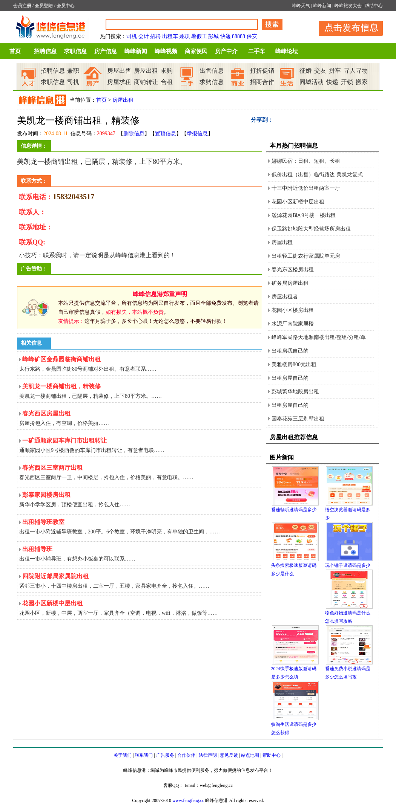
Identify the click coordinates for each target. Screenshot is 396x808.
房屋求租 (119, 82)
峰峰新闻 (322, 5)
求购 (167, 70)
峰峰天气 (301, 5)
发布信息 (347, 27)
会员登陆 (44, 5)
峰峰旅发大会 (348, 5)
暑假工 (199, 36)
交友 (320, 70)
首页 (15, 51)
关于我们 (123, 755)
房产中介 (226, 51)
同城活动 (311, 82)
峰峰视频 (166, 51)
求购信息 (212, 82)
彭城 (213, 36)
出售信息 (212, 70)
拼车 (335, 70)
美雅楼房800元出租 (294, 364)
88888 (238, 36)
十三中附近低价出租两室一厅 (306, 188)
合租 (167, 82)
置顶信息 (165, 133)
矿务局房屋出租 (290, 283)
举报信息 (197, 133)
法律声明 (208, 755)
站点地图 (250, 755)
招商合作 (262, 82)
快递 (225, 36)
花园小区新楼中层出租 (298, 202)
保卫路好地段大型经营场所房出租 (311, 229)
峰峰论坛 (286, 51)
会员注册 (22, 5)
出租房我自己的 (290, 351)
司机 (131, 36)
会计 (143, 36)
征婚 (305, 70)
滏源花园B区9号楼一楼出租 (304, 215)
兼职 (184, 36)
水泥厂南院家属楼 (293, 324)
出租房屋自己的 (290, 378)
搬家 (362, 82)
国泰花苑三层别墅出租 (298, 419)
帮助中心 (374, 5)
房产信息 (105, 51)
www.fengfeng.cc (188, 800)
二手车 (256, 51)
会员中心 (66, 5)
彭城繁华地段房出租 (295, 391)
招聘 (155, 36)
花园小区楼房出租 (293, 310)
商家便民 (196, 51)
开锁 (347, 82)
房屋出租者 (285, 296)
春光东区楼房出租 (293, 269)
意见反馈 (229, 755)
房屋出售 (119, 70)
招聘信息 (45, 51)
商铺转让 (146, 82)
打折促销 (262, 70)
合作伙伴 (186, 755)
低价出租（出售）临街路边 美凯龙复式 (317, 174)
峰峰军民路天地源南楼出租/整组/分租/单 (319, 337)
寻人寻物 (356, 70)
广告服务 (165, 755)
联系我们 (144, 755)
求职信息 (75, 51)
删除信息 (133, 133)
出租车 (170, 36)
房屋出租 (146, 70)
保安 (252, 36)
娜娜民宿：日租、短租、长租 (306, 161)
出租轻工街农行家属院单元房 (306, 256)
